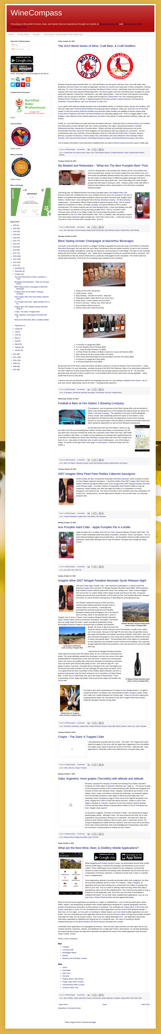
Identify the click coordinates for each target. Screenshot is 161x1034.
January (18, 350)
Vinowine (65, 976)
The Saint (83, 768)
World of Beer (100, 897)
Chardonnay (76, 392)
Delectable (66, 970)
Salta (98, 786)
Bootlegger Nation (69, 953)
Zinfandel (143, 726)
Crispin (117, 742)
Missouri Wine (80, 152)
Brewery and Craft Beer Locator (74, 958)
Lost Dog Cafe (68, 950)
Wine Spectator (123, 479)
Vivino (64, 967)
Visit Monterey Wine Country (73, 985)
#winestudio (69, 673)
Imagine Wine (135, 481)
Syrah (137, 726)
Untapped (136, 883)
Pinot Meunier (100, 392)
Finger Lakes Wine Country (68, 909)
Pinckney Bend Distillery (83, 109)
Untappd (65, 947)
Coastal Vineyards (124, 99)
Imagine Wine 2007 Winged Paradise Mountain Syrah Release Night (102, 580)
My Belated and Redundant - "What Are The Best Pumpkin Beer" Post (103, 165)
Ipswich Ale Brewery (74, 136)
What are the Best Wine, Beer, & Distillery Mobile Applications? (98, 848)
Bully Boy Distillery (87, 111)
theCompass (134, 143)
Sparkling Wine (117, 392)
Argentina (111, 786)
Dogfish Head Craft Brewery (95, 230)
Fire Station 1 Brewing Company (78, 463)
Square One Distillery (137, 106)
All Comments (18, 49)
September (19, 326)
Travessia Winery (73, 102)
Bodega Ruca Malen (130, 784)
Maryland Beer (114, 463)
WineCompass (36, 12)
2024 (15, 231)
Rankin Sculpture (130, 693)
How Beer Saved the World (79, 131)
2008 (15, 366)
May (16, 338)
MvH (79, 1022)
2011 (15, 357)
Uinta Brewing (97, 207)
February (18, 347)
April (16, 341)
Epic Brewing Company (106, 200)
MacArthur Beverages (66, 248)
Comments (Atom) (74, 1008)
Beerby (65, 956)
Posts (15, 45)
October (18, 274)
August (17, 329)
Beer (72, 230)
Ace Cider (78, 214)
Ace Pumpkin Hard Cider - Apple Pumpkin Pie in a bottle (94, 527)
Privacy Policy (23, 34)
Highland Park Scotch (132, 380)
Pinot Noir (108, 392)
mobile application (107, 998)
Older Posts (145, 1004)
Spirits (126, 152)
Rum (92, 152)
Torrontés (95, 837)
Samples (36, 34)
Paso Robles (91, 516)
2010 (15, 360)
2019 (15, 247)
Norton (105, 92)
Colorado (104, 803)
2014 (15, 262)
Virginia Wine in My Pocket (129, 998)
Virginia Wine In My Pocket (134, 907)
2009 (15, 363)
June (17, 335)
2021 (15, 241)
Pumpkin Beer (124, 230)
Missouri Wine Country (108, 89)
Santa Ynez (131, 726)
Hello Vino (66, 973)
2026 (15, 225)
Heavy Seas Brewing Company (92, 438)
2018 (15, 250)
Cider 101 (78, 570)
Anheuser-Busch (132, 123)
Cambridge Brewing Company (99, 138)
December (19, 268)
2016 (15, 256)
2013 (15, 265)
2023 (15, 234)
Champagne (68, 392)
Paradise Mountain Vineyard (98, 726)
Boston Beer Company (127, 133)
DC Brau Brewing (123, 200)
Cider (72, 570)
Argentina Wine (69, 837)
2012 (15, 354)
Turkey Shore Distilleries (67, 114)
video (121, 919)
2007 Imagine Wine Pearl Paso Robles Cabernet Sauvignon (96, 473)
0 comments (81, 149)
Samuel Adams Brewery (102, 152)
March (17, 344)
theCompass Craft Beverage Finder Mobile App (63, 34)
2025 (15, 228)
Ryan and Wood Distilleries (91, 114)
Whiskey (62, 155)
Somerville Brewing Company (123, 138)
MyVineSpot (107, 676)
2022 (15, 238)
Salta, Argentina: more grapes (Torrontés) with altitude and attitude (100, 778)
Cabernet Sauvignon (70, 516)
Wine (140, 998)
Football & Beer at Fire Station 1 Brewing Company (91, 403)
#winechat (140, 586)
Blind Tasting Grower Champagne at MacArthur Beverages (96, 241)
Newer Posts (63, 1004)
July (16, 332)
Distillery (70, 998)
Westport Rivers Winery (136, 152)
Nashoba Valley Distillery (107, 111)
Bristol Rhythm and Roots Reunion (92, 922)
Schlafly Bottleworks (117, 152)
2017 (15, 253)
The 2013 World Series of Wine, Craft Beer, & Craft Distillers (96, 46)
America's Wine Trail (121, 914)
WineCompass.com (109, 24)
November (19, 271)
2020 (15, 244)
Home (10, 34)
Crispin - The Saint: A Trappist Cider (81, 736)
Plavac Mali (111, 726)
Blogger (93, 1022)
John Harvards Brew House (76, 138)
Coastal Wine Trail (114, 97)
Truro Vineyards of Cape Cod (95, 102)
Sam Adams (74, 87)
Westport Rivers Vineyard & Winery (71, 99)
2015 (15, 259)
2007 (15, 370)
